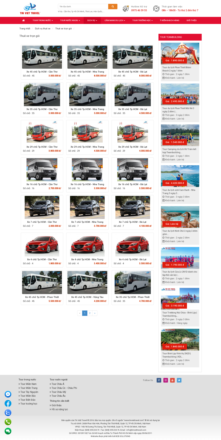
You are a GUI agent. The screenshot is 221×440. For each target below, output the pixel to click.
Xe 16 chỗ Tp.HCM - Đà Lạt (132, 184)
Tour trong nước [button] (43, 21)
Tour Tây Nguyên (28, 392)
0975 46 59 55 (139, 10)
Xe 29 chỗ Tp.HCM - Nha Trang (87, 146)
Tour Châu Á (57, 384)
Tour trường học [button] (142, 21)
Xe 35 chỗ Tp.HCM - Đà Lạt (132, 109)
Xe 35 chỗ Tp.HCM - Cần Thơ (42, 109)
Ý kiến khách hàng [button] (169, 20)
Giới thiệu (55, 405)
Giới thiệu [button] (192, 20)
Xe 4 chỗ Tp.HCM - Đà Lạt (132, 259)
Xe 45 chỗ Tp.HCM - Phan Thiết (42, 297)
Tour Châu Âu (57, 395)
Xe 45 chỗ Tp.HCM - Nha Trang (87, 71)
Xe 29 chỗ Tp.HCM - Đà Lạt (132, 146)
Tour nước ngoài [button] (70, 21)
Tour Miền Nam (27, 384)
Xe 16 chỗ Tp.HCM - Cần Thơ (42, 184)
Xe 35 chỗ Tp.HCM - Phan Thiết (133, 297)
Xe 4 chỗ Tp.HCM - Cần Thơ (42, 259)
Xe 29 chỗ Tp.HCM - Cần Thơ (42, 146)
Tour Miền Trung (28, 388)
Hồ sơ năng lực (59, 409)
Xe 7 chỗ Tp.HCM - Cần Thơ (42, 222)
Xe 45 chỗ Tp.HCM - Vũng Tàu (87, 297)
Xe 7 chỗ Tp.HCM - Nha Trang (87, 222)
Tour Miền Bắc (27, 395)
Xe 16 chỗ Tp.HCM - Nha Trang (87, 184)
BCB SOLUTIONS (123, 436)
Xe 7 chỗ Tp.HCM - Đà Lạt (132, 222)
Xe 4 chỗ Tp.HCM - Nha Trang (87, 259)
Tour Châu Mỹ (58, 392)
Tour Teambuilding (171, 37)
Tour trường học (28, 403)
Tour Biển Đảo (27, 399)
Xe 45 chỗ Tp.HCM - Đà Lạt (132, 71)
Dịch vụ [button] (92, 21)
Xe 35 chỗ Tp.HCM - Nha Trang (87, 109)
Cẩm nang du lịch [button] (115, 21)
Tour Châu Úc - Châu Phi (63, 388)
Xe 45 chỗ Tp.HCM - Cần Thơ (42, 71)
